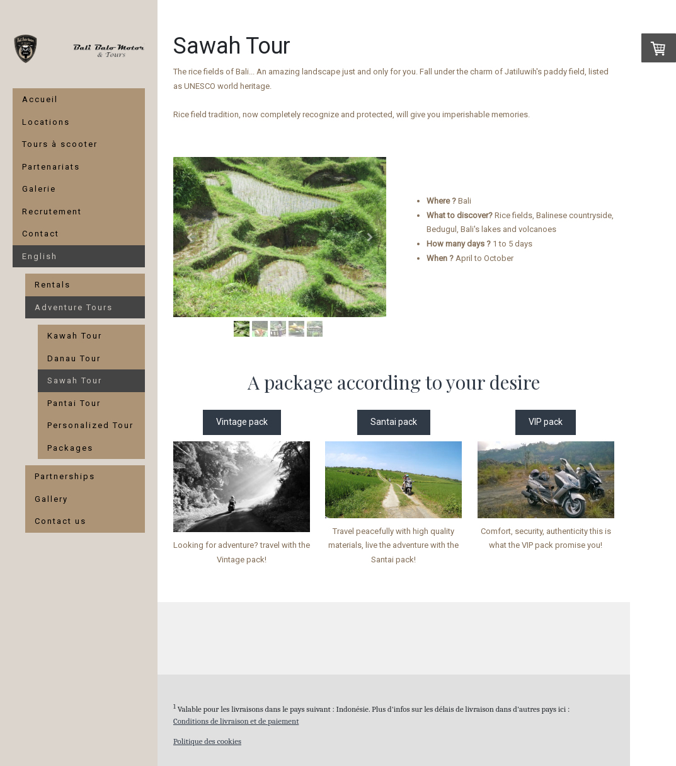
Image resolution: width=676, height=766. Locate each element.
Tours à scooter (60, 144)
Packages (70, 448)
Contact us (60, 521)
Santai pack (393, 422)
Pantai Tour (74, 403)
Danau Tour (74, 358)
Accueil (40, 99)
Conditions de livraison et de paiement (236, 721)
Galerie (39, 189)
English (39, 256)
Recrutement (52, 211)
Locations (46, 122)
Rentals (53, 284)
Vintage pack (242, 422)
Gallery (51, 499)
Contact (40, 233)
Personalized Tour (90, 425)
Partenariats (51, 166)
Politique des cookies (207, 741)
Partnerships (65, 476)
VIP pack (546, 422)
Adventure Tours (74, 307)
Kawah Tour (74, 335)
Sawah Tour (74, 380)
